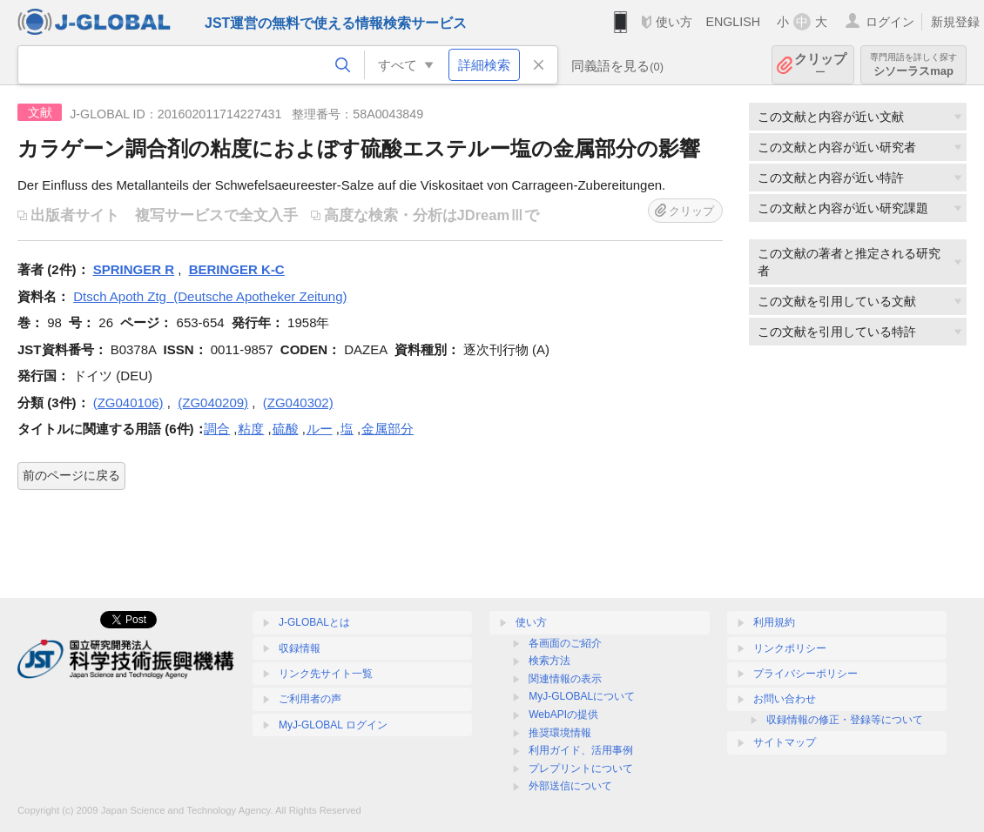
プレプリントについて (581, 768)
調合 (217, 428)
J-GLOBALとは (314, 622)
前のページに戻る (71, 475)
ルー (320, 428)
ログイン (890, 22)
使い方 (674, 22)
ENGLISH (732, 22)
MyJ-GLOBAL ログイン (333, 725)
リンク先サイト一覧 (326, 674)
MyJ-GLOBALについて (582, 696)
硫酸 (286, 428)
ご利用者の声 (310, 699)
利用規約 (774, 622)
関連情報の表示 (565, 679)
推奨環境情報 (560, 733)
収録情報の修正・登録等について (844, 720)
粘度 (251, 428)
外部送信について (570, 786)
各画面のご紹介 (565, 643)
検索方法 (549, 660)
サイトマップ (784, 742)
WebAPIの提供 (563, 714)
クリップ (820, 64)
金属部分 (387, 428)
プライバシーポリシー (805, 674)
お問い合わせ (784, 699)
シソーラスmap (913, 64)
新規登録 (955, 22)
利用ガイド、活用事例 (581, 750)
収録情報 (299, 648)
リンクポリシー (789, 648)
